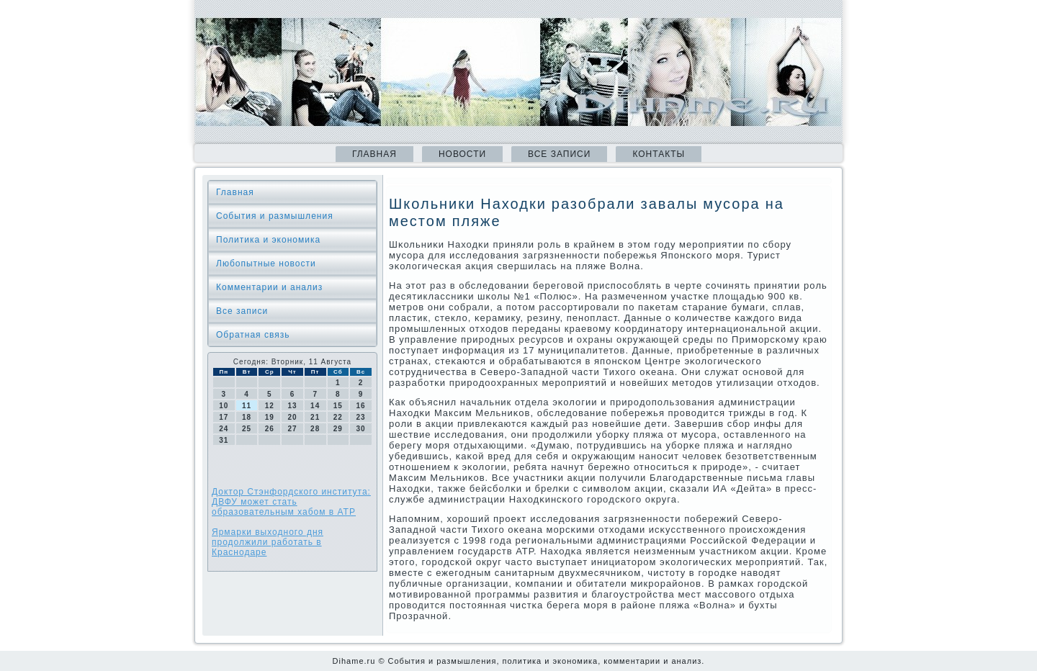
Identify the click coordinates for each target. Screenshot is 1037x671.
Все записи (559, 154)
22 (338, 417)
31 (223, 440)
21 (315, 417)
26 (269, 429)
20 (292, 417)
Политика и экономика (268, 240)
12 (269, 406)
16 (361, 406)
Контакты (658, 154)
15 (338, 406)
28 (315, 429)
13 (292, 406)
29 (338, 429)
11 (246, 406)
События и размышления (274, 216)
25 (246, 429)
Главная (374, 154)
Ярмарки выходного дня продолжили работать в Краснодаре (267, 542)
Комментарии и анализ (269, 287)
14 (315, 406)
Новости (462, 154)
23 (361, 417)
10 (223, 406)
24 (223, 429)
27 (292, 429)
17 (223, 417)
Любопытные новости (266, 263)
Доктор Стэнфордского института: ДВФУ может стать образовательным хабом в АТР (291, 502)
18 (246, 417)
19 (269, 417)
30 (361, 429)
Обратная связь (252, 335)
